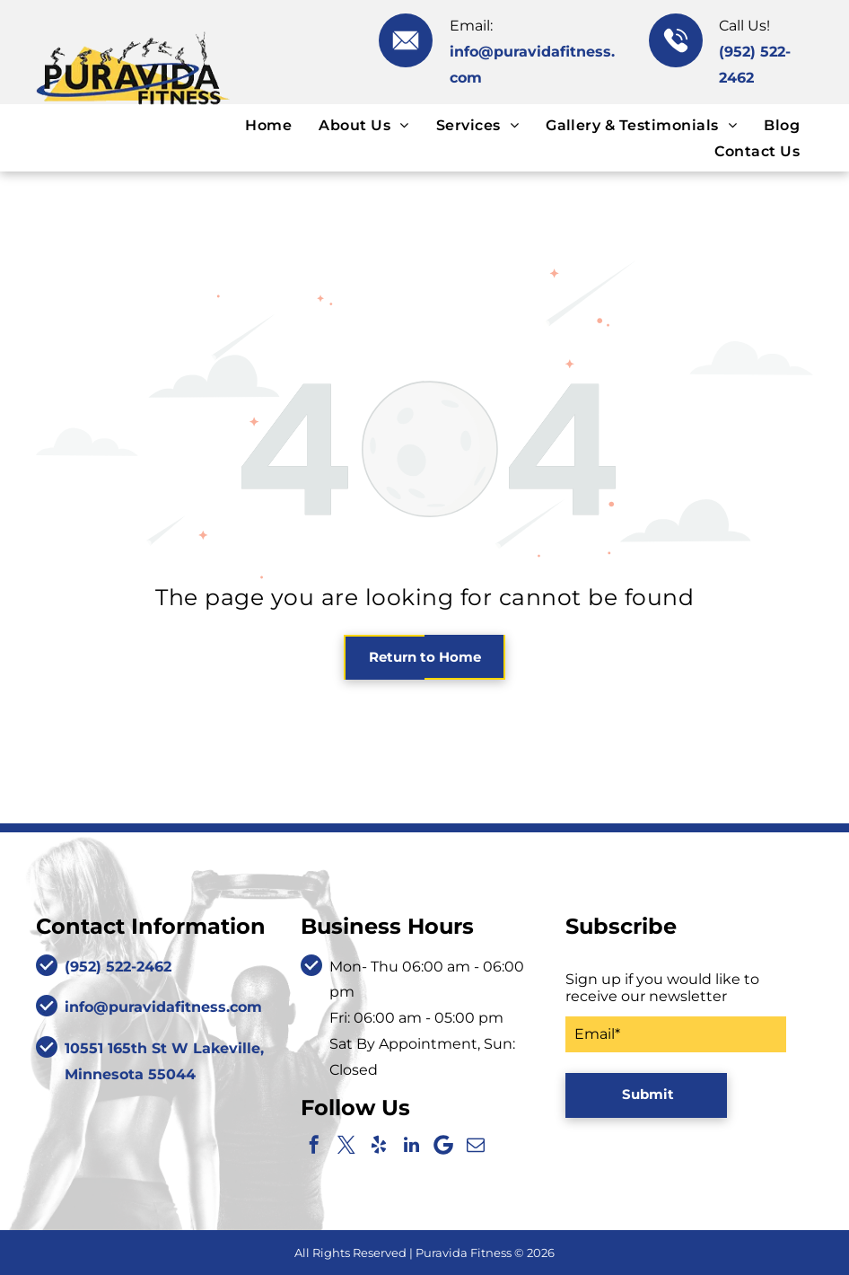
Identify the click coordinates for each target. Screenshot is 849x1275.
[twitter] (346, 1144)
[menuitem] (268, 124)
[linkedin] (411, 1144)
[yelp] (378, 1144)
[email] (475, 1144)
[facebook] (314, 1144)
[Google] (443, 1144)
